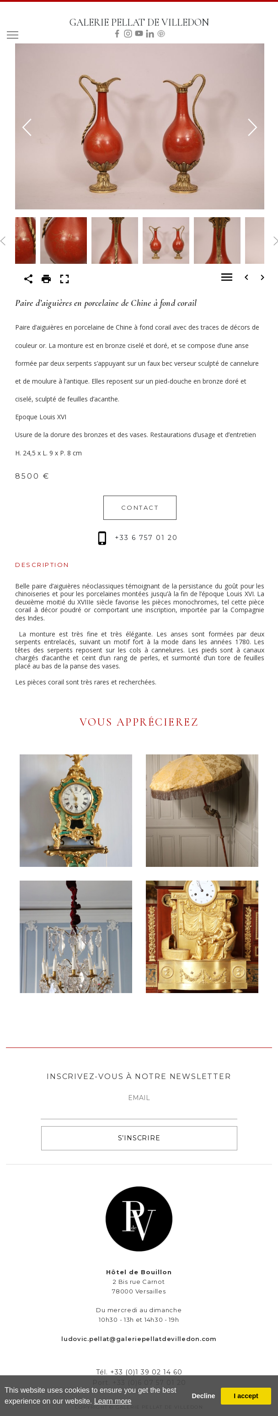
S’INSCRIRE (139, 1138)
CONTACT (140, 507)
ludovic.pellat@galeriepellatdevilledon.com (138, 1338)
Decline (203, 1396)
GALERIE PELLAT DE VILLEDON (139, 22)
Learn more (113, 1401)
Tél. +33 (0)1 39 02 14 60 (139, 1372)
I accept (246, 1396)
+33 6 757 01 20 (138, 538)
